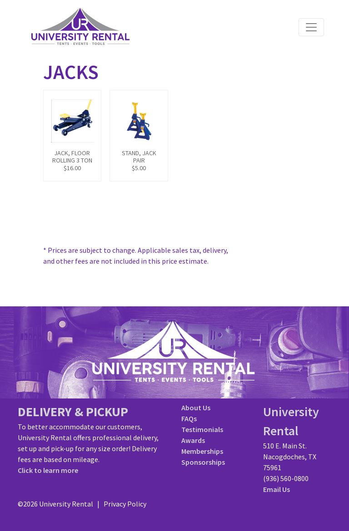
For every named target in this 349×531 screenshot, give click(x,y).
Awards (193, 440)
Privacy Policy (125, 503)
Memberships (202, 451)
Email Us (276, 489)
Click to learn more (48, 470)
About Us (195, 407)
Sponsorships (203, 462)
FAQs (189, 418)
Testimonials (202, 429)
